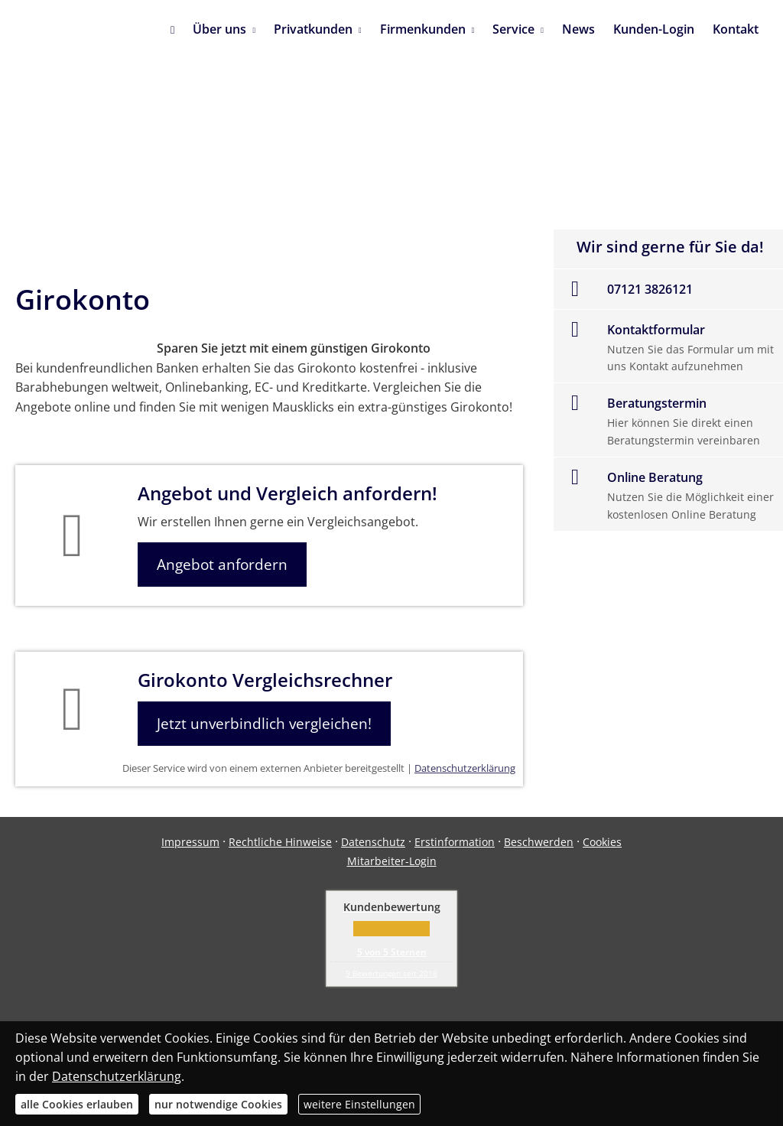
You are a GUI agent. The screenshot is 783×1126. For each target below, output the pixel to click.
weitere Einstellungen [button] (359, 1104)
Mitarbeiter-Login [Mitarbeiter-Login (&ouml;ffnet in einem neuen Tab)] (392, 861)
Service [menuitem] (513, 29)
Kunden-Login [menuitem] (653, 29)
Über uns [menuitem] (219, 29)
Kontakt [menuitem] (736, 29)
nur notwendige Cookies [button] (218, 1104)
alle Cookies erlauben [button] (77, 1104)
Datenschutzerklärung (464, 768)
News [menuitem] (578, 29)
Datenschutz (373, 842)
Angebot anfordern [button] (222, 564)
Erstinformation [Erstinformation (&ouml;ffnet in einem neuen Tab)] (454, 842)
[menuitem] (172, 30)
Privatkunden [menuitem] (313, 29)
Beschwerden (538, 842)
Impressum (190, 842)
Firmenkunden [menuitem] (423, 29)
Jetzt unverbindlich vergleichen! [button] (264, 724)
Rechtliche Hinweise (280, 842)
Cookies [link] (602, 842)
